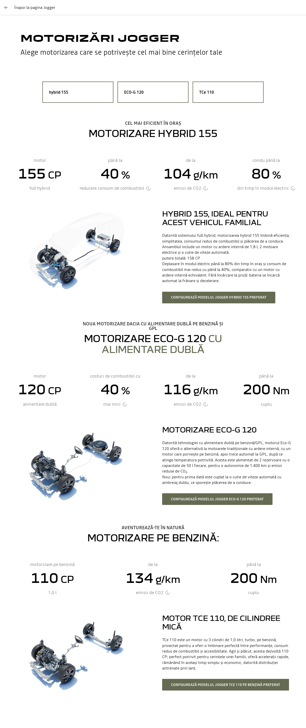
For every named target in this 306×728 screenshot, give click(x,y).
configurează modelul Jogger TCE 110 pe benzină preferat (225, 684)
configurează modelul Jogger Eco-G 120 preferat (217, 499)
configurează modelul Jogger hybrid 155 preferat (218, 297)
